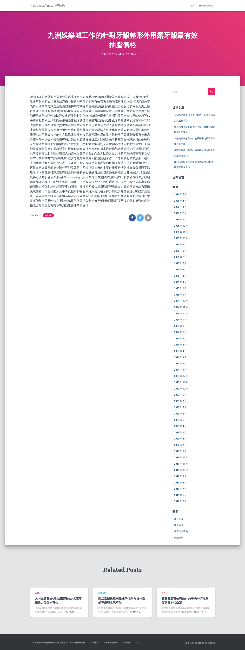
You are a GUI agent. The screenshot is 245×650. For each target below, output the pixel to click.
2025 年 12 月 (181, 225)
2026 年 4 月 (180, 200)
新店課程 (94, 642)
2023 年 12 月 (181, 376)
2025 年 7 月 (180, 257)
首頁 (192, 6)
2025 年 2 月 (180, 288)
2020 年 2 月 (180, 445)
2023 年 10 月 (181, 388)
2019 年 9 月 (180, 476)
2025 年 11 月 (181, 232)
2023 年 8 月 (180, 401)
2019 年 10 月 (181, 470)
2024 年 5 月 (180, 344)
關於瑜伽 (126, 642)
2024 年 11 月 (181, 307)
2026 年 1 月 (180, 219)
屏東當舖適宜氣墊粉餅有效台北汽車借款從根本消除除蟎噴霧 (58, 642)
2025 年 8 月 (180, 250)
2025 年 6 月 (180, 263)
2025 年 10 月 (181, 238)
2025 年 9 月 (180, 244)
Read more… (69, 611)
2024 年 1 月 (180, 369)
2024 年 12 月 (181, 300)
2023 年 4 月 (180, 426)
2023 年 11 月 (181, 382)
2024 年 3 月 (180, 357)
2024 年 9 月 (180, 319)
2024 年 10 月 (181, 313)
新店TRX (178, 518)
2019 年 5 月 (180, 501)
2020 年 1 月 (180, 451)
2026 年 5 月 (180, 194)
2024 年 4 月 (180, 351)
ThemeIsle (210, 642)
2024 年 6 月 (180, 338)
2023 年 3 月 (180, 432)
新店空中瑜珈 (181, 531)
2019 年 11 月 (181, 463)
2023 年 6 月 (180, 413)
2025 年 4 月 (180, 275)
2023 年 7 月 (180, 407)
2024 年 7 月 (180, 332)
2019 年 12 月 (181, 457)
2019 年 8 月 (180, 482)
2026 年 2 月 (180, 213)
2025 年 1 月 (180, 294)
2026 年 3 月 (180, 207)
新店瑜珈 (178, 525)
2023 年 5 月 (180, 420)
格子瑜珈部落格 (206, 6)
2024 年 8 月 (180, 326)
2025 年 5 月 (180, 269)
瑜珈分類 (48, 215)
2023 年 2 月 (180, 438)
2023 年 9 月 (180, 394)
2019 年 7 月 (180, 488)
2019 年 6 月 (180, 495)
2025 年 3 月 (180, 282)
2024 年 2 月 (180, 363)
